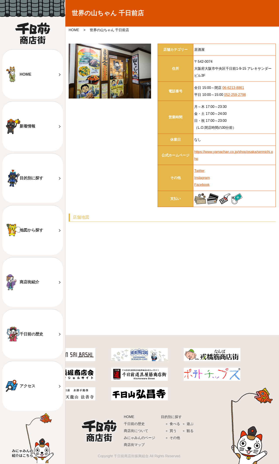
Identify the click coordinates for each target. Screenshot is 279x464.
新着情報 (27, 126)
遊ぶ (190, 424)
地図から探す (31, 230)
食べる (175, 424)
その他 (175, 438)
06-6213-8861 (233, 88)
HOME (25, 74)
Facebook (201, 185)
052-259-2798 (235, 95)
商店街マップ (134, 445)
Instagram (202, 178)
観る (190, 431)
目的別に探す (31, 178)
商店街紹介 (29, 282)
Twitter (199, 171)
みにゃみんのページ (139, 438)
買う (173, 431)
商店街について (136, 431)
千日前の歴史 (31, 334)
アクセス (27, 386)
